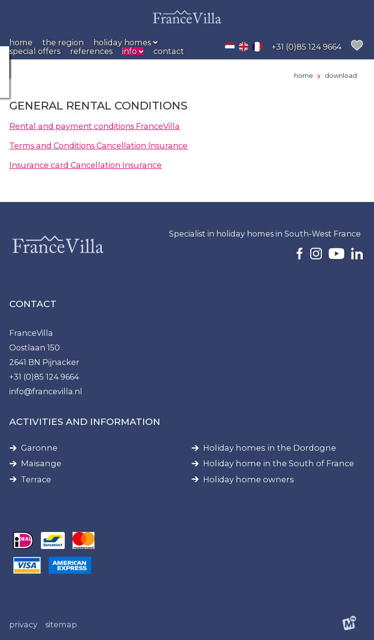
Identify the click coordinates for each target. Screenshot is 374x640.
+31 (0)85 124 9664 (44, 377)
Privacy (23, 624)
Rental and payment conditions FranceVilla (94, 126)
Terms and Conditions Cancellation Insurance (98, 145)
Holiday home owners (248, 479)
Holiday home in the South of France (278, 463)
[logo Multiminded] (349, 624)
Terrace (36, 479)
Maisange (41, 463)
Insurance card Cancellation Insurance (85, 165)
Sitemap (61, 624)
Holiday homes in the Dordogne (269, 448)
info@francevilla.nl (45, 391)
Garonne (39, 448)
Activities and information (84, 421)
